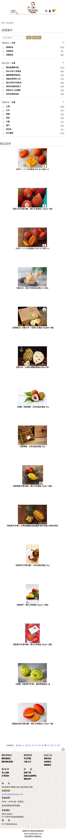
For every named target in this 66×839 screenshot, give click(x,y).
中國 (8, 122)
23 (36, 745)
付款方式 (27, 762)
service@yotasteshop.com (12, 794)
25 (42, 745)
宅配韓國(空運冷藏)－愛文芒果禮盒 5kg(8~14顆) (32, 486)
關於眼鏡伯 (6, 758)
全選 (13, 43)
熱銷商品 (9, 47)
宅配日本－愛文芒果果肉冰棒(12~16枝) (32, 288)
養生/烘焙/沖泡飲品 (14, 83)
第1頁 (18, 745)
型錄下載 (27, 773)
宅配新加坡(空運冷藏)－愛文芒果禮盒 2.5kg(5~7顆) (32, 724)
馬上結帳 (5, 773)
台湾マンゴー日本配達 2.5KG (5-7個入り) (32, 248)
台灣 (8, 106)
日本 (8, 110)
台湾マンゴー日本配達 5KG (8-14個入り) (32, 169)
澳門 (8, 125)
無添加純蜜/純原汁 (13, 86)
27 (48, 745)
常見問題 (27, 758)
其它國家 (9, 133)
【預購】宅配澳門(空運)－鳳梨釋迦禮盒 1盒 (32, 684)
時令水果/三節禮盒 (13, 71)
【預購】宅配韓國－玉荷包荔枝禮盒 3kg (32, 407)
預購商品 (9, 55)
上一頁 (25, 745)
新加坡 (8, 129)
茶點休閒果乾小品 (13, 79)
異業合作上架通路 (13, 90)
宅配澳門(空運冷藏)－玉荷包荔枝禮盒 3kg (32, 565)
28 (52, 745)
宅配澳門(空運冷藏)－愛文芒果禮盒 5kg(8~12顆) (32, 644)
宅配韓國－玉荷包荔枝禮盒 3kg (32, 446)
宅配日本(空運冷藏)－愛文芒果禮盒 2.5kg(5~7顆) (32, 209)
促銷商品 (9, 51)
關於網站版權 (7, 762)
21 (30, 745)
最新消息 (47, 758)
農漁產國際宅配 (12, 67)
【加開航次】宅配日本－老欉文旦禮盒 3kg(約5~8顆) (32, 328)
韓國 (8, 114)
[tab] (33, 43)
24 (39, 745)
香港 (8, 118)
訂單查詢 (5, 776)
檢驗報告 (47, 765)
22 (33, 745)
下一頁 (57, 745)
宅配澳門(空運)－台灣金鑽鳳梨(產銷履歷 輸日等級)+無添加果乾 (32, 526)
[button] (63, 42)
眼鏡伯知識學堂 (30, 776)
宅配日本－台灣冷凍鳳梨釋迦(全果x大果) (32, 367)
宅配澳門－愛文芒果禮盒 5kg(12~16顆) (32, 605)
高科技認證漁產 (12, 94)
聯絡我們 (27, 779)
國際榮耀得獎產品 (13, 75)
